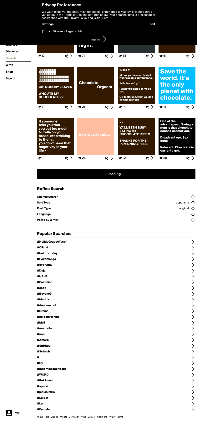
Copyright (102, 417)
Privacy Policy (78, 18)
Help (46, 417)
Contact (91, 417)
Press (83, 417)
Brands (54, 417)
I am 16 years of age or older (65, 31)
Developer (74, 417)
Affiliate (63, 417)
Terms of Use (73, 15)
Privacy (112, 417)
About (40, 417)
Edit (152, 24)
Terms (120, 417)
